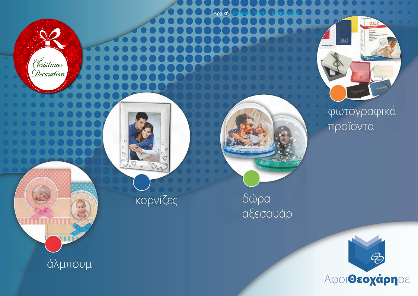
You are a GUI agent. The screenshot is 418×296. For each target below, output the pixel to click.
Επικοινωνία (285, 13)
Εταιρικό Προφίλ (250, 13)
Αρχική (221, 13)
